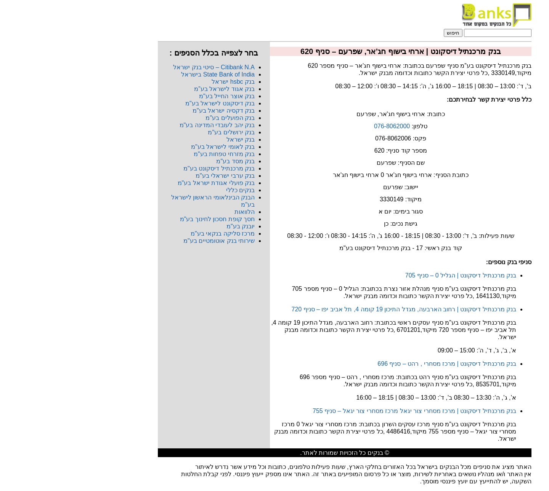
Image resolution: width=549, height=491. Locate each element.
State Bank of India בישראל (148, 74)
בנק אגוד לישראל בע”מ (154, 89)
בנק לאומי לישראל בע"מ (153, 146)
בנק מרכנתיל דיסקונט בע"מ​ (149, 168)
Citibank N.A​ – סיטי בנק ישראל (144, 67)
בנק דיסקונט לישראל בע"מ (150, 103)
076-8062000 (322, 126)
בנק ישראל (170, 139)
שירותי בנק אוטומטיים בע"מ (149, 241)
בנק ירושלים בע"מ (161, 132)
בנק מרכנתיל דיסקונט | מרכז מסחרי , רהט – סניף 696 (376, 363)
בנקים (305, 453)
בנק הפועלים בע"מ (160, 118)
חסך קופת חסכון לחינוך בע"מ (147, 219)
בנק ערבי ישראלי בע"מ (155, 175)
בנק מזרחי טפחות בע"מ (154, 154)
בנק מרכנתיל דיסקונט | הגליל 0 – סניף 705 (390, 275)
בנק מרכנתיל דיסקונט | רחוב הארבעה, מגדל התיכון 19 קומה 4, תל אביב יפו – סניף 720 (334, 309)
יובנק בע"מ (170, 226)
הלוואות (174, 212)
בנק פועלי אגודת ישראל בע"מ (146, 183)
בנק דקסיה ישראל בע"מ (153, 110)
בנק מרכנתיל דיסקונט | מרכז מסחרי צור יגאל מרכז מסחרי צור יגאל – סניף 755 (344, 411)
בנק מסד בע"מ (165, 161)
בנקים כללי (170, 190)
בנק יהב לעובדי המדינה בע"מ (147, 125)
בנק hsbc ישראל (163, 81)
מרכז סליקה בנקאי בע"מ (152, 233)
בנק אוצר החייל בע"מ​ (157, 96)
